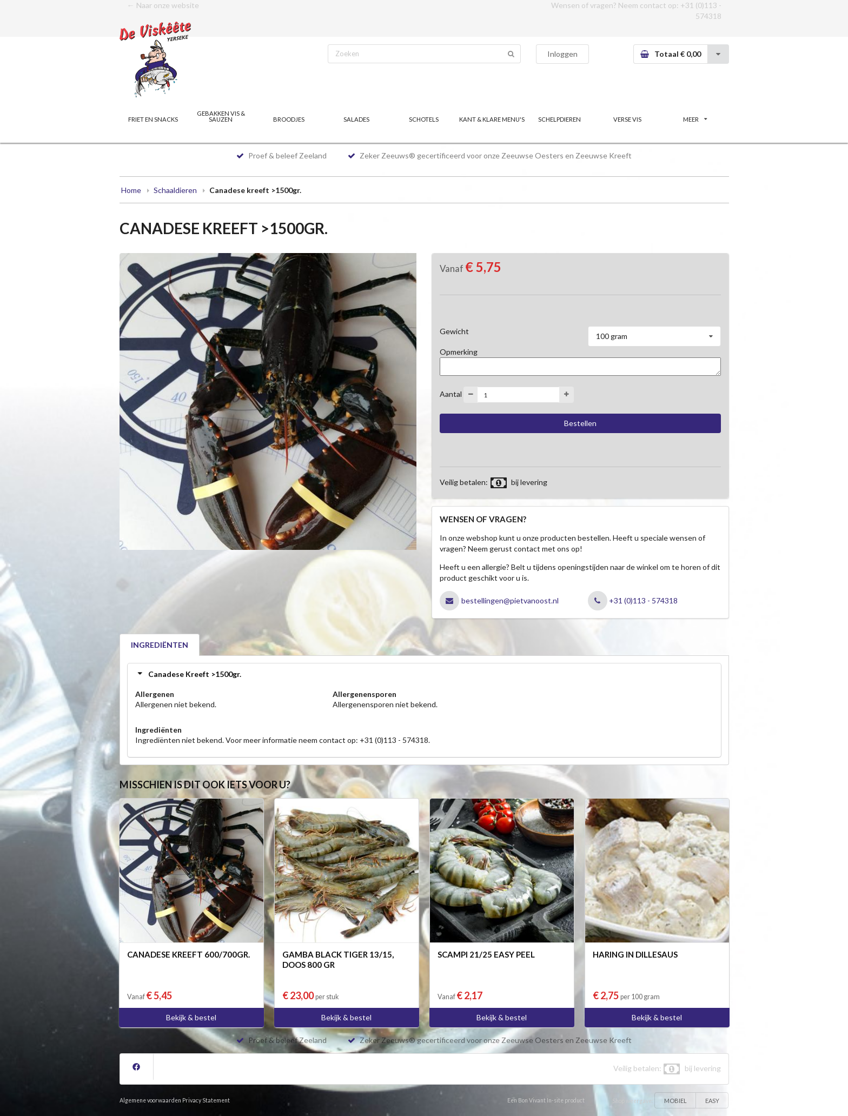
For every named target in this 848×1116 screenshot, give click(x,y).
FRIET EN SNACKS (153, 119)
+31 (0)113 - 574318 (643, 600)
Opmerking (459, 351)
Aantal (451, 393)
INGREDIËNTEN (159, 644)
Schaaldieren (175, 190)
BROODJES (288, 119)
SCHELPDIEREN (559, 119)
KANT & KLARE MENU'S (492, 119)
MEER (695, 119)
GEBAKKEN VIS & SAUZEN (221, 116)
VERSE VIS (627, 119)
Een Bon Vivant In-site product (546, 1100)
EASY (712, 1100)
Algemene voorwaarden (150, 1100)
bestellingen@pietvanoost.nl (510, 600)
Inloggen (562, 53)
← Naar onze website (163, 5)
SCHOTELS (424, 119)
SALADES (356, 119)
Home (131, 190)
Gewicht (454, 331)
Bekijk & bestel (191, 1017)
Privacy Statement (206, 1100)
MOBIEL (675, 1100)
